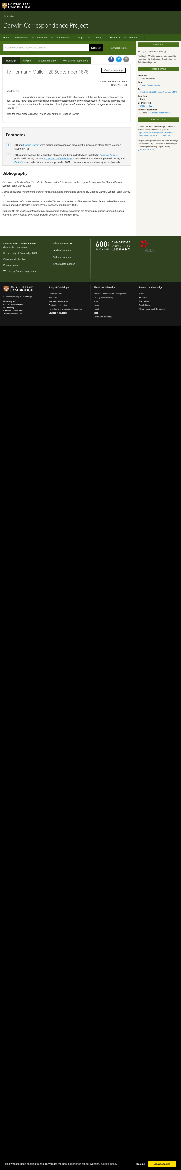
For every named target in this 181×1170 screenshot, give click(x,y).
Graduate (53, 297)
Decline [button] (140, 1164)
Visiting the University (103, 297)
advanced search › (119, 48)
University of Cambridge (19, 253)
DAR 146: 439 (146, 106)
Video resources (62, 257)
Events (97, 309)
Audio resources (62, 250)
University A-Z (9, 301)
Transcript (11, 60)
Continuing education (58, 305)
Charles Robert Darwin (150, 85)
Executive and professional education (65, 309)
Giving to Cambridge (103, 317)
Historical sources (62, 243)
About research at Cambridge (152, 309)
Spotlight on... (145, 305)
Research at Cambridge (150, 287)
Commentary (62, 37)
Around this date (47, 60)
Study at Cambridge (59, 287)
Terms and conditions (12, 313)
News (96, 305)
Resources (115, 37)
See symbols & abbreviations (159, 113)
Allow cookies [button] (162, 1164)
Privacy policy (10, 265)
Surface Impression (26, 271)
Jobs (96, 313)
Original (27, 60)
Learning (97, 37)
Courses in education (58, 313)
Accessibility (8, 307)
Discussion (144, 301)
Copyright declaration (14, 259)
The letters (42, 37)
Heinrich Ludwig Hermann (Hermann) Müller (159, 92)
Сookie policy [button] (109, 1163)
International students (58, 301)
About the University (104, 287)
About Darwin (21, 37)
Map (96, 301)
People (81, 37)
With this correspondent (75, 60)
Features (143, 297)
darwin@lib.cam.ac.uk (15, 247)
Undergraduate (55, 294)
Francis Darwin (31, 145)
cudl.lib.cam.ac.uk (146, 149)
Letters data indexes (64, 264)
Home (4, 16)
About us (133, 37)
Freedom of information (13, 310)
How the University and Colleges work (111, 294)
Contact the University (13, 304)
